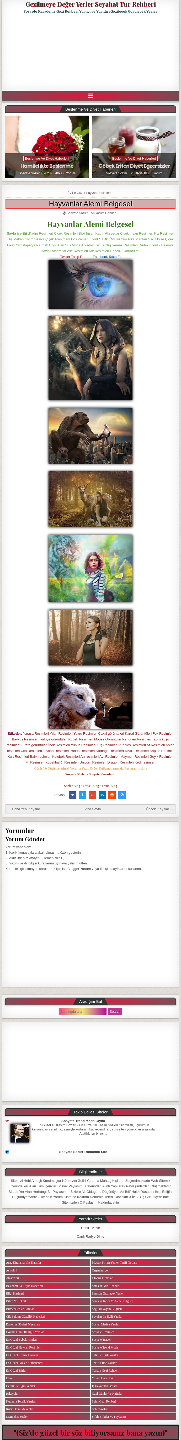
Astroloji (11, 1270)
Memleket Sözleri (17, 1417)
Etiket (10, 1378)
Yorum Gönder (105, 213)
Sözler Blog (72, 786)
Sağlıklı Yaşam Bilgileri (107, 1309)
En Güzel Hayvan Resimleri (91, 193)
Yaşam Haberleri (102, 1378)
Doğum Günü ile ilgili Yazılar (25, 1332)
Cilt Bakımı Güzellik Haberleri (25, 1316)
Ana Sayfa (93, 809)
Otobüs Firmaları (103, 1278)
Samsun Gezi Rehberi (106, 1286)
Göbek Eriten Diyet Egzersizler (134, 166)
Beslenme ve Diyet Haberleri (47, 158)
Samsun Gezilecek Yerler (108, 1293)
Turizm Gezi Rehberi (105, 1370)
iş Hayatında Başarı (104, 1386)
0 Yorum (69, 173)
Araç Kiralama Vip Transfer (23, 1262)
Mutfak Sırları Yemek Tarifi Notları (114, 1262)
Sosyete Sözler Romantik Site (83, 1152)
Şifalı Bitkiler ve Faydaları (109, 1417)
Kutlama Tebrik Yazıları (21, 1401)
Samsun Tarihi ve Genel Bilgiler (112, 1301)
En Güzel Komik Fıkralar (22, 1355)
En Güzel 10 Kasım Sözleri (57, 1125)
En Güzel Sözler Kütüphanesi (24, 1363)
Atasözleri (12, 1278)
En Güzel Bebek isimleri (21, 1339)
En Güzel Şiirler (16, 1370)
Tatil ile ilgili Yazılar (105, 1355)
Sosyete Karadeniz (102, 774)
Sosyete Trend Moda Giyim (83, 1121)
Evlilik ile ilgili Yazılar (20, 1386)
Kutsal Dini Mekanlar (20, 1409)
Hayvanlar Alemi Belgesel (90, 204)
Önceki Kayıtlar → (159, 809)
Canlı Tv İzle (90, 1228)
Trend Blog (109, 786)
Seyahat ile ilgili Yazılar (107, 1316)
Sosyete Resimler (103, 1332)
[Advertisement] (91, 52)
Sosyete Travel (101, 1339)
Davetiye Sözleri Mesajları (23, 1324)
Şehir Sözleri (100, 1409)
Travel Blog (91, 786)
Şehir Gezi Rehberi (104, 1401)
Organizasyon (100, 1270)
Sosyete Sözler (29, 173)
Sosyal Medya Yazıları (106, 1324)
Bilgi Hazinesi (15, 1293)
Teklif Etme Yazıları (105, 1363)
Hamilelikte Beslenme (46, 166)
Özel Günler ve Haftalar (107, 1393)
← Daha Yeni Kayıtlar (24, 809)
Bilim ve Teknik (16, 1301)
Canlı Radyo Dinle (90, 1236)
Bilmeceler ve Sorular (20, 1309)
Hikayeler (12, 1393)
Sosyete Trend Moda (105, 1347)
